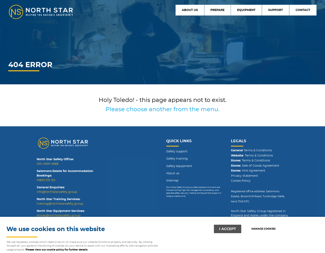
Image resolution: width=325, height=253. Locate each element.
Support (282, 9)
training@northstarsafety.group (60, 203)
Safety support (177, 151)
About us (209, 9)
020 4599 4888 (47, 163)
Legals (238, 141)
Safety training (177, 158)
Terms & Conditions (251, 150)
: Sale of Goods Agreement (255, 165)
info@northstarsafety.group (57, 192)
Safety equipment (179, 166)
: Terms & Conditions (252, 155)
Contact (305, 9)
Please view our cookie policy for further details (56, 250)
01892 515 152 (46, 180)
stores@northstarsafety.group (58, 215)
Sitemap (172, 180)
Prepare (233, 9)
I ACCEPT (227, 229)
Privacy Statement (244, 175)
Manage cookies (263, 229)
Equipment (257, 9)
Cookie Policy (241, 180)
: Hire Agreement (248, 170)
